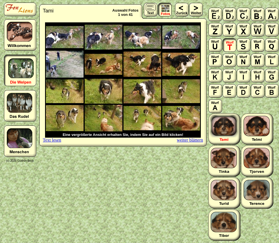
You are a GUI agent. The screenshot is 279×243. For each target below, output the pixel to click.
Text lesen (52, 140)
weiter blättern (190, 140)
